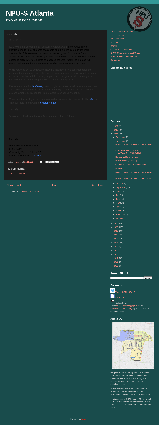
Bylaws (113, 46)
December (121, 137)
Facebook (117, 297)
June (118, 199)
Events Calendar (117, 35)
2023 (116, 223)
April (118, 207)
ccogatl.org (36, 155)
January (120, 218)
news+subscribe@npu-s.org (128, 306)
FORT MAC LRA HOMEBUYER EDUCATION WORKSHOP (129, 152)
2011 (116, 266)
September (121, 187)
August (119, 191)
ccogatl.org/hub (48, 103)
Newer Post (14, 185)
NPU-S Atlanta (30, 13)
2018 (116, 242)
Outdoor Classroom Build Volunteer (131, 164)
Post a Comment (17, 173)
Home (55, 185)
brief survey (37, 86)
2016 (116, 250)
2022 (116, 227)
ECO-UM (119, 168)
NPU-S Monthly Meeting (126, 161)
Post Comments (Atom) (29, 191)
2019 (116, 239)
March (119, 211)
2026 (116, 126)
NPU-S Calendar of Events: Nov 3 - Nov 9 (133, 178)
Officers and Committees (121, 49)
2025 (116, 130)
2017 (116, 246)
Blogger (84, 419)
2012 (116, 262)
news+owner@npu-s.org (121, 308)
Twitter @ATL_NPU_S (122, 292)
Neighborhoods (117, 39)
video (91, 99)
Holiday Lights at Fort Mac (127, 157)
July (118, 195)
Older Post (97, 185)
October (120, 183)
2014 (116, 258)
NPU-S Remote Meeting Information (126, 56)
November (121, 141)
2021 (116, 231)
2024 (116, 134)
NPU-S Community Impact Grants (125, 53)
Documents (115, 42)
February (120, 214)
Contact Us (115, 60)
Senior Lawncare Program (122, 32)
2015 (116, 254)
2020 (116, 235)
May (118, 203)
